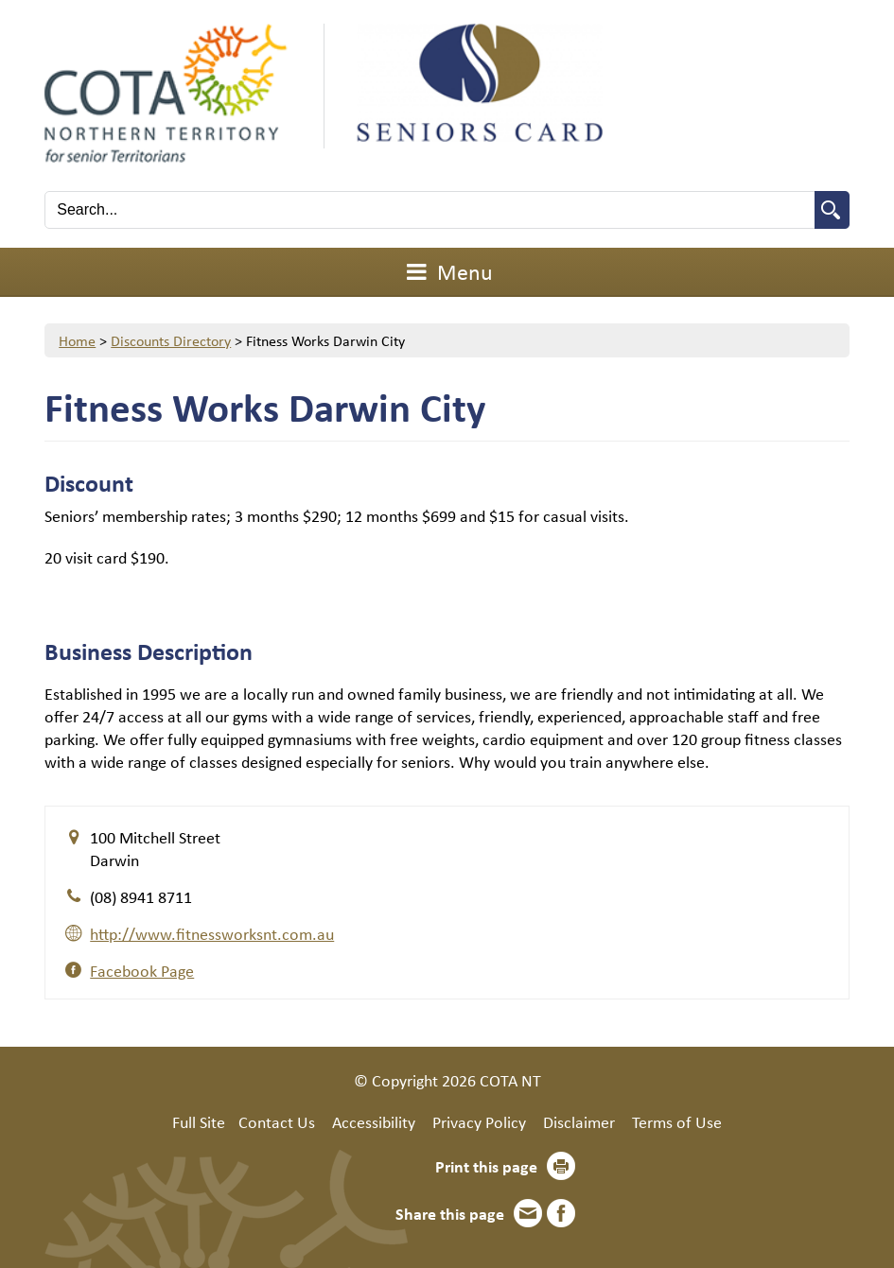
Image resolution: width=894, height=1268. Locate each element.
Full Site (198, 1121)
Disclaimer (579, 1121)
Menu (447, 271)
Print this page (486, 1166)
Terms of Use (677, 1121)
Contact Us (276, 1121)
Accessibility (373, 1121)
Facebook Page (142, 970)
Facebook (561, 1213)
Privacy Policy (479, 1121)
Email (528, 1213)
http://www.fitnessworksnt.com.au (212, 933)
